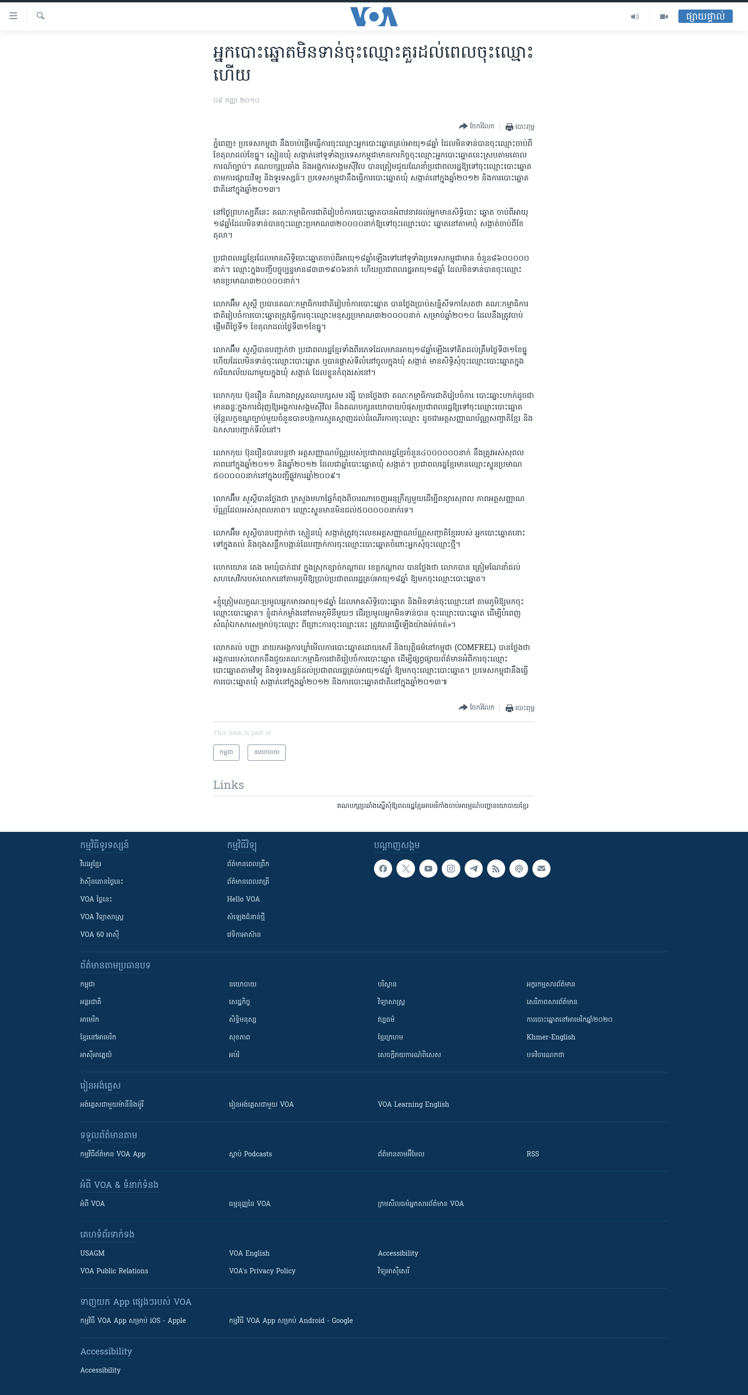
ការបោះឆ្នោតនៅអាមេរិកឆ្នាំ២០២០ (570, 1020)
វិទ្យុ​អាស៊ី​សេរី (393, 1272)
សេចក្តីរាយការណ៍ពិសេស (409, 1055)
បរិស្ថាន (387, 985)
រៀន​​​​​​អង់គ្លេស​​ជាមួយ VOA (261, 1105)
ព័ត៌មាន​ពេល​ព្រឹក (248, 865)
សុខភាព (239, 1038)
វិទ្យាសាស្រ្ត (391, 1002)
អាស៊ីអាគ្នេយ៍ (96, 1055)
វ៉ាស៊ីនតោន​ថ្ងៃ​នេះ (102, 882)
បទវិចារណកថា (545, 1055)
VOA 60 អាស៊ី (99, 935)
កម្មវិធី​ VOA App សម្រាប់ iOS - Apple (133, 1321)
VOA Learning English (413, 1105)
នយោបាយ (243, 985)
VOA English (249, 1254)
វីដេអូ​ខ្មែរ (90, 865)
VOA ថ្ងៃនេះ (96, 900)
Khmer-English (551, 1038)
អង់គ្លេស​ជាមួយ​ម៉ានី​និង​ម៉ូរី (112, 1105)
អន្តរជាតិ (90, 1002)
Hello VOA (243, 900)
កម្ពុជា (87, 985)
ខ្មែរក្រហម (390, 1038)
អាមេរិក (89, 1020)
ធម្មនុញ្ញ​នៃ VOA (250, 1204)
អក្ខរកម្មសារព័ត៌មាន (551, 985)
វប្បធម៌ (386, 1020)
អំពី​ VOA (92, 1204)
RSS (533, 1155)
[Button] (477, 127)
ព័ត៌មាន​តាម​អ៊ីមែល (401, 1155)
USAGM (92, 1254)
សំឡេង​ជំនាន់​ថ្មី (246, 918)
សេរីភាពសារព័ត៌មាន (552, 1002)
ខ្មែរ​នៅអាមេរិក (98, 1038)
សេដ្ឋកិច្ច (239, 1002)
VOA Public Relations (114, 1272)
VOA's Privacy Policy (262, 1272)
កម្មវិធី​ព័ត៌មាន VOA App (112, 1155)
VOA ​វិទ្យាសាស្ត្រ (102, 918)
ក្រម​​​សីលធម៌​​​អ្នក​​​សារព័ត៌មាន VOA (421, 1204)
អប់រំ (234, 1055)
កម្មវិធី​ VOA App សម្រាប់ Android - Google (291, 1321)
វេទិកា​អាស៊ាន (244, 935)
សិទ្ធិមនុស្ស (243, 1020)
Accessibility (398, 1254)
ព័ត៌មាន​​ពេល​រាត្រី (248, 882)
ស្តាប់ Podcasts (250, 1155)
